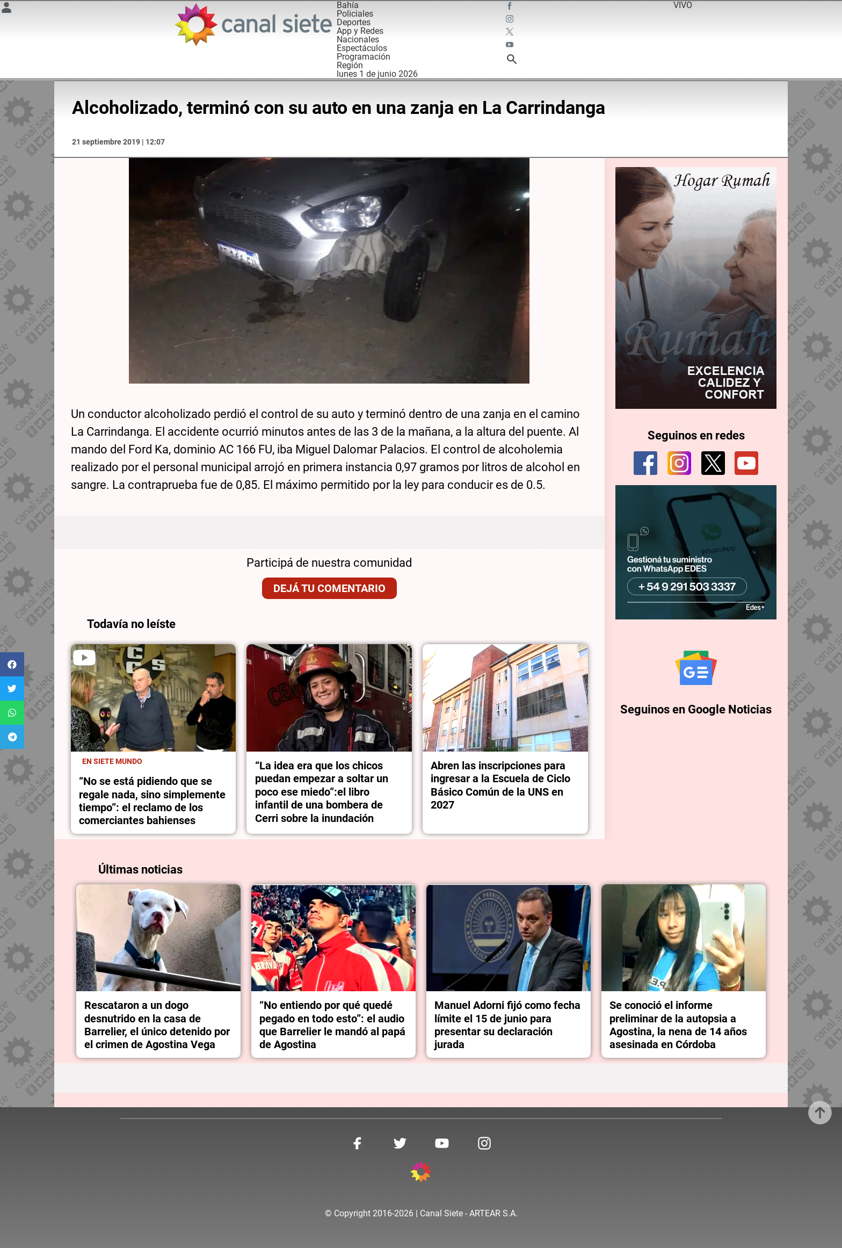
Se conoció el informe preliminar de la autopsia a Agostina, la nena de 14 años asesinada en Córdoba (678, 1025)
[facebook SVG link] (510, 7)
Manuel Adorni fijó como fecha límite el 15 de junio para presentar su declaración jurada (507, 1025)
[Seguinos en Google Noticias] (696, 668)
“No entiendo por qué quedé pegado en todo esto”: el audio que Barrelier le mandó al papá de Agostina (332, 1025)
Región (350, 65)
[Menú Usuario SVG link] (6, 9)
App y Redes (360, 31)
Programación (363, 57)
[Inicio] (253, 24)
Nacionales (358, 39)
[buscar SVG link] (511, 61)
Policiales (355, 14)
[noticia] (153, 698)
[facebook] (645, 463)
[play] (84, 657)
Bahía (348, 5)
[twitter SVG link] (510, 33)
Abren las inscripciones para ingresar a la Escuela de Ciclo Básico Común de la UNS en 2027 (500, 785)
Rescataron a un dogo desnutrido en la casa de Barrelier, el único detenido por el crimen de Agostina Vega (157, 1025)
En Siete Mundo (112, 761)
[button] (12, 664)
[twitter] (713, 463)
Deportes (354, 22)
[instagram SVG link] (510, 20)
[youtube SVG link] (510, 46)
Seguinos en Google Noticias (696, 709)
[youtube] (746, 463)
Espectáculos (362, 48)
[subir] (820, 1112)
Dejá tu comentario (329, 588)
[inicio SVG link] (421, 1173)
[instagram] (679, 463)
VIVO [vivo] (682, 5)
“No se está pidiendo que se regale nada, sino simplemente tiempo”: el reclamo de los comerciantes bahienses (152, 801)
